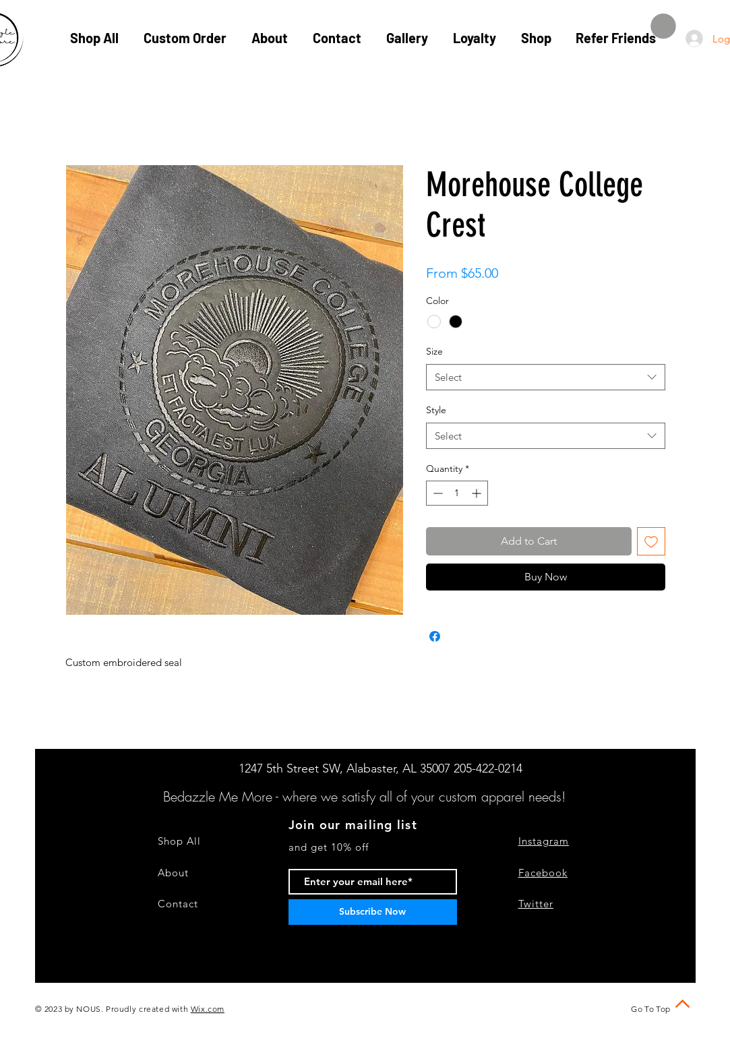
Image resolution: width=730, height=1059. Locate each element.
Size (434, 351)
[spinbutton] (457, 493)
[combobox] (545, 377)
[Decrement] (436, 493)
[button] (663, 26)
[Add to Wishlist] (651, 541)
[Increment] (477, 493)
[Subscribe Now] (372, 912)
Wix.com (207, 1009)
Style (436, 410)
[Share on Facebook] (435, 636)
